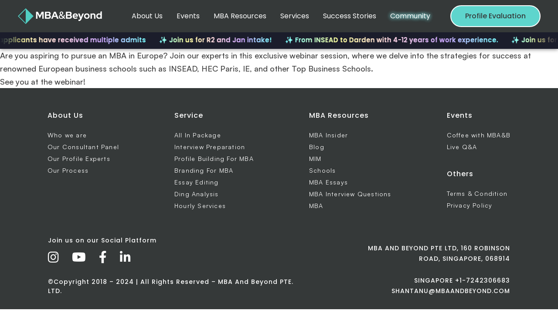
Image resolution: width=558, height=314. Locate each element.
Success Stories (349, 16)
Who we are (67, 135)
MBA (316, 205)
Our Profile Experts (79, 158)
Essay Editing (196, 182)
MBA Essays (328, 182)
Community (410, 16)
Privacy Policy (470, 205)
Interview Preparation (209, 146)
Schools (322, 170)
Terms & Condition (477, 193)
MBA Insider (328, 135)
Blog (316, 146)
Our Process (68, 170)
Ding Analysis (196, 194)
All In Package (197, 135)
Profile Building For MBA (214, 158)
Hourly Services (200, 205)
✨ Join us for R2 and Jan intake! (219, 39)
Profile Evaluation (495, 16)
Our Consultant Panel (83, 146)
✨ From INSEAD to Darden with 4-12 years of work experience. (395, 39)
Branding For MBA (203, 170)
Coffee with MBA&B (478, 135)
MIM (315, 158)
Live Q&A (462, 146)
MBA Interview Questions (350, 194)
